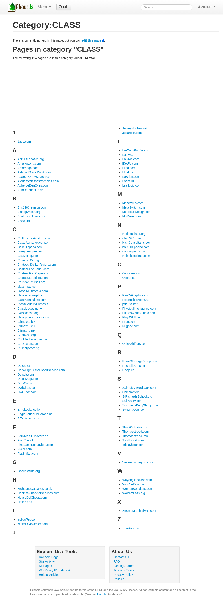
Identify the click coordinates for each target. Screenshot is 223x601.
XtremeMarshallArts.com (139, 510)
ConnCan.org (26, 335)
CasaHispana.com (29, 247)
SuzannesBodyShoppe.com (141, 405)
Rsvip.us (128, 370)
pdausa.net (129, 304)
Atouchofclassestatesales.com (38, 181)
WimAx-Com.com (134, 484)
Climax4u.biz (26, 321)
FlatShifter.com (27, 453)
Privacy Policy (123, 574)
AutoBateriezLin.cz (30, 190)
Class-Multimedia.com (32, 291)
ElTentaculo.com (28, 418)
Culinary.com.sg (28, 348)
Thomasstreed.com (135, 431)
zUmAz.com (130, 528)
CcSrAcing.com (27, 256)
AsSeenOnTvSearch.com (34, 176)
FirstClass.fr (25, 440)
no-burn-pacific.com (135, 247)
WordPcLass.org (133, 493)
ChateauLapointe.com (32, 278)
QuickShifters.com (134, 343)
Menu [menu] (44, 6)
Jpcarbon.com (132, 132)
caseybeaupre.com (30, 251)
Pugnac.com (130, 326)
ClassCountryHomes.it (32, 304)
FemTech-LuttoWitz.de (32, 436)
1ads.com (24, 141)
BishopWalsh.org (28, 212)
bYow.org (23, 220)
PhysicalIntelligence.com (139, 308)
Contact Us (121, 557)
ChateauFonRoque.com (33, 273)
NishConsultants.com (136, 242)
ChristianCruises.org (31, 282)
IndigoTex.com (27, 519)
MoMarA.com (131, 216)
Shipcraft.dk (130, 392)
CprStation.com (27, 343)
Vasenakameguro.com (137, 462)
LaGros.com (130, 159)
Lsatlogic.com (131, 185)
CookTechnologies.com (33, 339)
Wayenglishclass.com (137, 480)
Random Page (49, 557)
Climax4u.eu (26, 326)
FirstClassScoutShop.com (35, 445)
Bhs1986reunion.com (31, 207)
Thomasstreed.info (135, 436)
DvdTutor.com (27, 392)
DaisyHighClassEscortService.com (41, 370)
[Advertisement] (116, 93)
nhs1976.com (131, 238)
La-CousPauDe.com (136, 150)
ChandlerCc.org (28, 260)
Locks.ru (128, 181)
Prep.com (128, 321)
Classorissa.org (27, 313)
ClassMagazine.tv (29, 308)
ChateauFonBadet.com (33, 269)
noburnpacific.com (134, 251)
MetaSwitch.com (133, 207)
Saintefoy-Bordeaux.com (139, 387)
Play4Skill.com (132, 317)
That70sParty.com (134, 427)
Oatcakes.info (131, 273)
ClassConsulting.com (31, 299)
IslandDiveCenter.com (32, 524)
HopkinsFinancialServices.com (38, 493)
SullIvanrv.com (132, 401)
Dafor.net (23, 365)
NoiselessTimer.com (136, 256)
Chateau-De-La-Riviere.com (36, 264)
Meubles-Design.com (136, 212)
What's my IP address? (54, 570)
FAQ (117, 561)
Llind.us (127, 172)
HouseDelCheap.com (32, 497)
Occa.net (128, 278)
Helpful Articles (49, 574)
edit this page (91, 40)
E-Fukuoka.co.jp (28, 409)
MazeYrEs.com (132, 203)
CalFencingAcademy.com (34, 238)
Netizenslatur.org (133, 234)
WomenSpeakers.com (137, 488)
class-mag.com (27, 286)
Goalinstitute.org (28, 471)
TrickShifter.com (133, 445)
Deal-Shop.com (28, 379)
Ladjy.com (129, 154)
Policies (119, 579)
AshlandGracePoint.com (34, 172)
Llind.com (128, 168)
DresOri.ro (24, 383)
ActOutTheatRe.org (30, 159)
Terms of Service (125, 570)
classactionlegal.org (30, 295)
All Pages (45, 566)
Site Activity (47, 561)
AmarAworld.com (29, 163)
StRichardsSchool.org (137, 396)
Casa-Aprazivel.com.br (33, 242)
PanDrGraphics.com (136, 295)
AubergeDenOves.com (33, 185)
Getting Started (124, 566)
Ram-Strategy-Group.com (139, 361)
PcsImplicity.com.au (135, 299)
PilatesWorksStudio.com (138, 313)
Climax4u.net (26, 330)
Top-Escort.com (133, 440)
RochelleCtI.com (133, 365)
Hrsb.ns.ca (24, 502)
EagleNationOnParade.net (35, 414)
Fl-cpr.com (24, 449)
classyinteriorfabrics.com (34, 317)
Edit (63, 7)
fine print (101, 594)
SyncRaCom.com (134, 409)
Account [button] (206, 7)
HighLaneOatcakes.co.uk (34, 488)
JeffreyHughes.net (134, 128)
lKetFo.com (130, 163)
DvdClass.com (27, 387)
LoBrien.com (131, 176)
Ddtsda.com (25, 374)
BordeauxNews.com (31, 216)
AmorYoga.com (27, 168)
